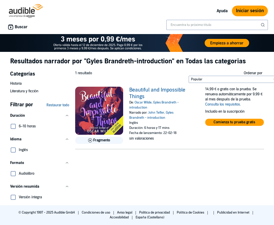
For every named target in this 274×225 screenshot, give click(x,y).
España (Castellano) (150, 217)
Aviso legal (125, 213)
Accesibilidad (120, 217)
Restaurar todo (57, 105)
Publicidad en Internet (233, 213)
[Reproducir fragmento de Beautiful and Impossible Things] (99, 140)
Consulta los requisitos (222, 104)
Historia (16, 83)
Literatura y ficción (24, 91)
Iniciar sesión (250, 10)
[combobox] (217, 25)
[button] (39, 116)
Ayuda (222, 10)
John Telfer (156, 113)
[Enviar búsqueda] (263, 25)
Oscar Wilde (143, 102)
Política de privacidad (155, 213)
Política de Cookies (191, 213)
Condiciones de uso (96, 213)
